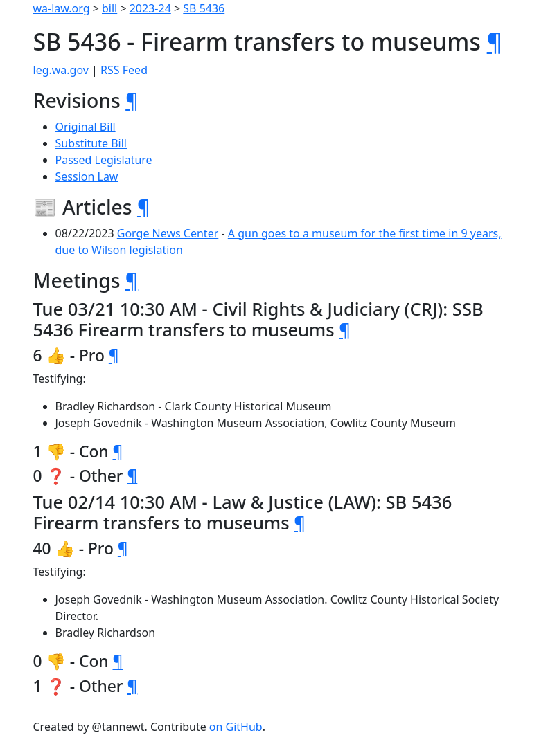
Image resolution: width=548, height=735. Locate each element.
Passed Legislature (103, 159)
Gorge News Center (168, 233)
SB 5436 (203, 8)
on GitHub (236, 726)
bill (109, 8)
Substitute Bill (91, 143)
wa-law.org (61, 8)
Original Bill (85, 126)
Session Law (86, 176)
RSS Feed (124, 70)
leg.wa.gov (61, 70)
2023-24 (150, 8)
